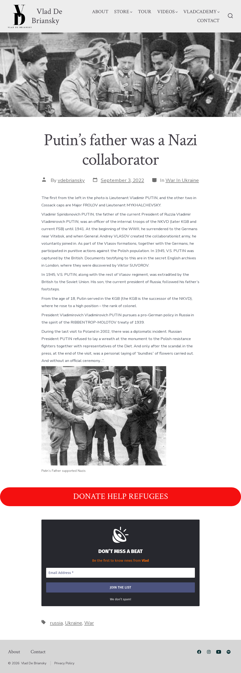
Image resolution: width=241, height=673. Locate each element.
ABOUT (100, 11)
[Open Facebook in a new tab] (199, 652)
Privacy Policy (64, 663)
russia (56, 623)
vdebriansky (71, 180)
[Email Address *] (120, 573)
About (14, 652)
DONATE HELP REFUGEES (120, 496)
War (89, 623)
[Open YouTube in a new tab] (218, 652)
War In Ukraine (182, 180)
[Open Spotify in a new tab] (228, 652)
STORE (123, 11)
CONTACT (208, 20)
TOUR (144, 11)
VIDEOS (167, 11)
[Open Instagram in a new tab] (209, 652)
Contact (38, 652)
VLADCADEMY (201, 11)
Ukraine (73, 623)
